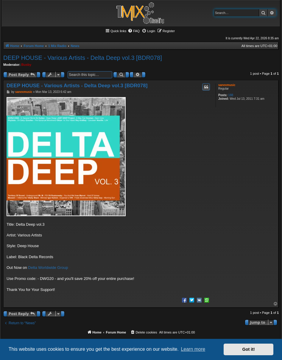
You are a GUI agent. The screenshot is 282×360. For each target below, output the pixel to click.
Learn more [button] (193, 349)
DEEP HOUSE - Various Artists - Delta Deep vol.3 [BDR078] (82, 57)
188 (230, 95)
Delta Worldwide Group (48, 267)
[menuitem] (134, 31)
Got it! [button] (248, 349)
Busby (26, 64)
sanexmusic (226, 85)
